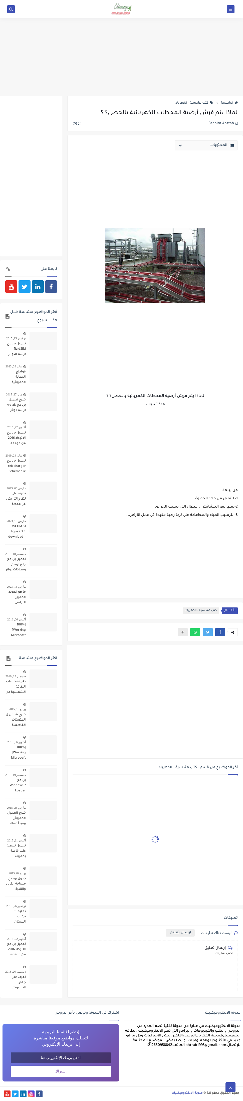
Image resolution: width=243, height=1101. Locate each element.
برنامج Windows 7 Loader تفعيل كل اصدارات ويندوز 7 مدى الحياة (17, 786)
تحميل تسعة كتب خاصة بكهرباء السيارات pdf (16, 851)
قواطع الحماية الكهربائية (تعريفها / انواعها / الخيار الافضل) (18, 377)
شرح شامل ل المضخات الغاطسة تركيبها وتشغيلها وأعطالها (16, 720)
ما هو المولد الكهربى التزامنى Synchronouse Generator (15, 597)
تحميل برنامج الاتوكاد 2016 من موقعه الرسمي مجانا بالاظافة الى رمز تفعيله (16, 438)
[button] (220, 632)
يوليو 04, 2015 (17, 873)
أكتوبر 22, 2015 (16, 427)
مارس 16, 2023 (16, 586)
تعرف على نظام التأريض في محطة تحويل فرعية (16, 499)
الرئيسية (229, 103)
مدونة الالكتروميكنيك (187, 1093)
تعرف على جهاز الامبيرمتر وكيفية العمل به (16, 983)
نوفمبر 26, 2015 (16, 906)
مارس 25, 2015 (16, 807)
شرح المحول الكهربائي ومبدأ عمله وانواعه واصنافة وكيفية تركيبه (16, 818)
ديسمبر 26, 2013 (15, 971)
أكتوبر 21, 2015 (16, 840)
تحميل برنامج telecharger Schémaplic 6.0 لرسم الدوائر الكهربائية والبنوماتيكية (16, 466)
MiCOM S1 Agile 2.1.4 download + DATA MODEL (16, 532)
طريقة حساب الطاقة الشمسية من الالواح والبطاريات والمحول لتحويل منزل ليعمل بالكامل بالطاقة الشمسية (16, 687)
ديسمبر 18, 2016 (15, 554)
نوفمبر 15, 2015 (16, 338)
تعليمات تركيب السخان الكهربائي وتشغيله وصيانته (19, 917)
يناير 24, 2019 (14, 455)
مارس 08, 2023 (16, 488)
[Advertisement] (121, 57)
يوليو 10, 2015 (17, 709)
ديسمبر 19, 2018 (15, 775)
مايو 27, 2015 (14, 394)
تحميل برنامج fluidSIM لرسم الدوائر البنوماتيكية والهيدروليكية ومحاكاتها (16, 349)
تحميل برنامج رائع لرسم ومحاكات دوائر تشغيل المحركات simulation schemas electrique (16, 565)
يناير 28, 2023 (14, 366)
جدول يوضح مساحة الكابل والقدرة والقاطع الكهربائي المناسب (16, 884)
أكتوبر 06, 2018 (16, 619)
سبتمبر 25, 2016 (16, 676)
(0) (77, 124)
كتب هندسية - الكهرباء (194, 103)
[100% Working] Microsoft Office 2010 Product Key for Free (17, 630)
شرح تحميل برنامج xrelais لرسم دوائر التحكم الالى (16, 405)
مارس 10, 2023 (16, 521)
